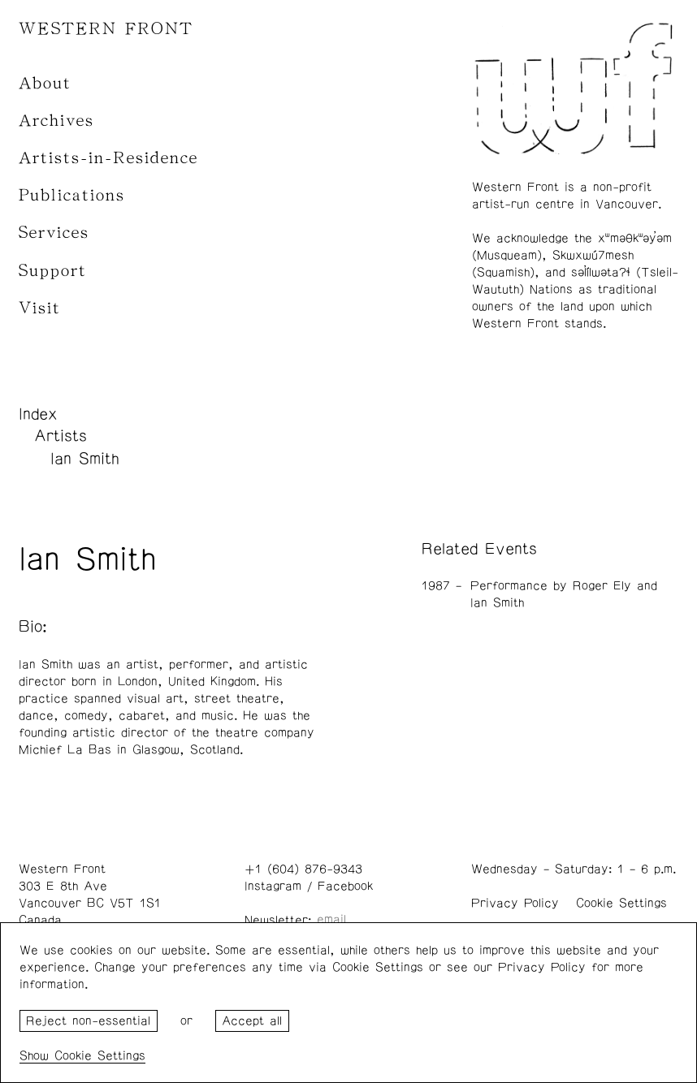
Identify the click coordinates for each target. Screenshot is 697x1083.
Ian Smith (84, 459)
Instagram (273, 886)
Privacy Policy (515, 903)
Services (54, 232)
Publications (72, 195)
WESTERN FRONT (106, 28)
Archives (56, 120)
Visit (40, 308)
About (45, 83)
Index (38, 414)
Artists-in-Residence (108, 157)
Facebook (345, 886)
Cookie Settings (621, 903)
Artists (60, 436)
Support (53, 270)
